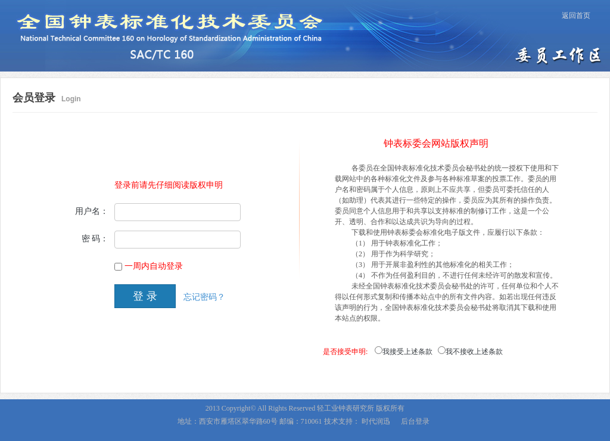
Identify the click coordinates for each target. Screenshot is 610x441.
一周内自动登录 (154, 266)
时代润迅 (376, 421)
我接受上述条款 (407, 351)
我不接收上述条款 (474, 351)
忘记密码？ (204, 297)
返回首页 (576, 15)
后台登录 (415, 421)
